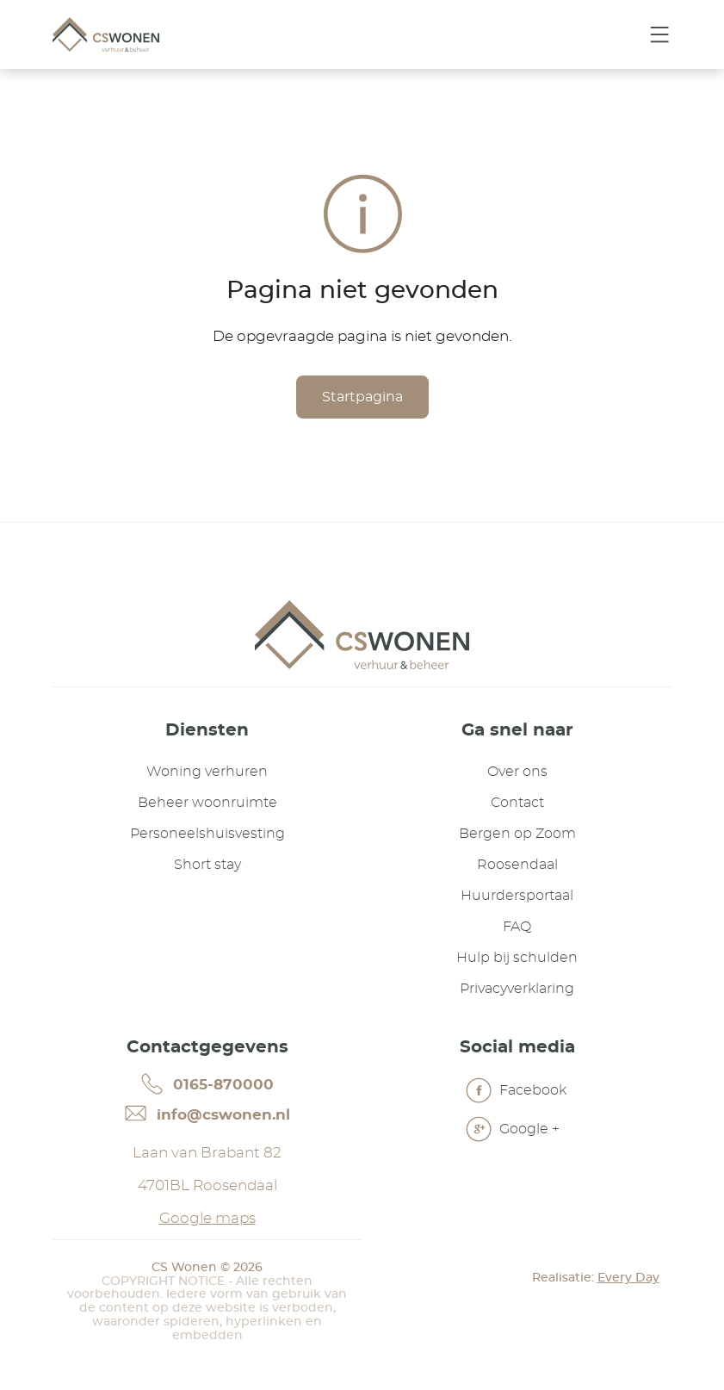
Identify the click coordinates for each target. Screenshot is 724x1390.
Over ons (517, 772)
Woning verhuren (207, 772)
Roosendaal (517, 865)
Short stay (207, 865)
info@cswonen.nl (207, 1113)
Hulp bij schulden (517, 958)
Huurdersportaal (517, 896)
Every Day (628, 1278)
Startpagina (362, 397)
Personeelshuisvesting (207, 834)
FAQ (517, 927)
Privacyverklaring (517, 989)
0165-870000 (207, 1083)
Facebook (516, 1092)
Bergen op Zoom (517, 834)
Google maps (207, 1218)
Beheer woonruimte (207, 803)
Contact (517, 803)
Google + (513, 1131)
